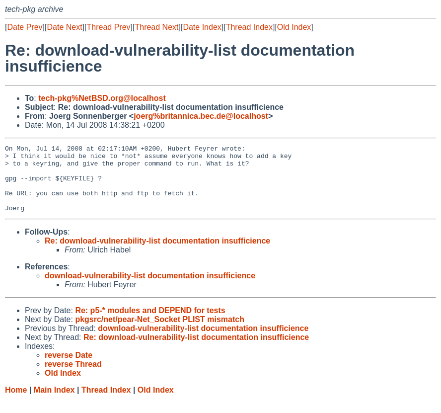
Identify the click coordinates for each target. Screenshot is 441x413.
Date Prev (24, 27)
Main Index (54, 403)
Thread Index (249, 27)
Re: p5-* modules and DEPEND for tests (150, 324)
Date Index (202, 27)
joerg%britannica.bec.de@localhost (201, 116)
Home (16, 403)
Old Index (294, 27)
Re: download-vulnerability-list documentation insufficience (157, 254)
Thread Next (156, 27)
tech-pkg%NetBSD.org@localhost (102, 98)
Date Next (64, 27)
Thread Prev (109, 27)
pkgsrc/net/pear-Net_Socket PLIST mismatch (159, 333)
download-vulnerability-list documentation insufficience (150, 289)
